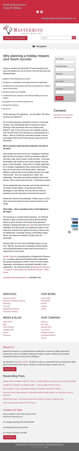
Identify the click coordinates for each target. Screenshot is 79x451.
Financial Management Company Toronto (55, 445)
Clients (43, 309)
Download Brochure (48, 335)
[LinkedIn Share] (74, 226)
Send (59, 98)
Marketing (6, 303)
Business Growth (9, 298)
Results (43, 303)
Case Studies (46, 298)
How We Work (46, 327)
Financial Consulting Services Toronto (37, 445)
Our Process (45, 330)
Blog (4, 324)
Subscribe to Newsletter (15, 38)
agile (32, 225)
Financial (6, 306)
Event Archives (8, 327)
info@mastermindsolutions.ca (58, 18)
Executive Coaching (10, 311)
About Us (44, 322)
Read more (10, 369)
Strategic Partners (47, 332)
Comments (59, 89)
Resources (7, 335)
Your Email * (59, 81)
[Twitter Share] (75, 222)
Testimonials (45, 301)
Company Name (61, 66)
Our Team (44, 324)
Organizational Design (11, 309)
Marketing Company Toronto (21, 445)
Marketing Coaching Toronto (22, 444)
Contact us (9, 437)
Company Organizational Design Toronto (54, 444)
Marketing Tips (8, 330)
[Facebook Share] (75, 219)
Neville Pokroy (8, 256)
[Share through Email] (75, 229)
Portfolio (44, 306)
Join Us (43, 338)
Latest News (7, 322)
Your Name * (60, 59)
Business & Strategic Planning (14, 301)
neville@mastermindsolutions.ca (15, 278)
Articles (6, 332)
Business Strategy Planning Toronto (37, 444)
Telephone (59, 74)
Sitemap (46, 447)
